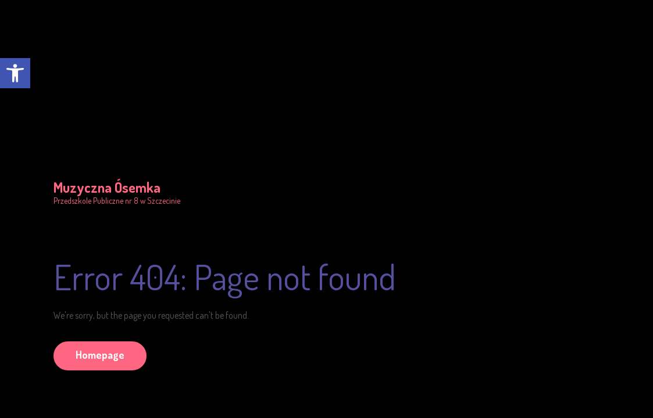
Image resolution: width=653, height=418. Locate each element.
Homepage (100, 354)
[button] (15, 73)
